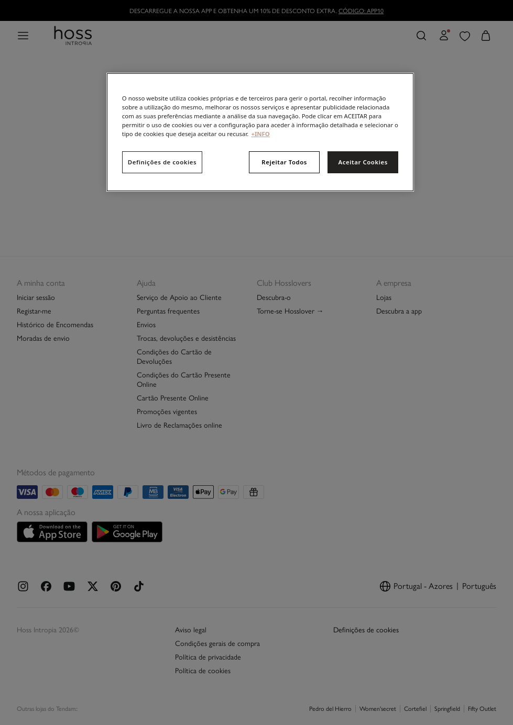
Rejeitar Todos (284, 162)
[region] (260, 132)
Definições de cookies (162, 162)
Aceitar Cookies (362, 162)
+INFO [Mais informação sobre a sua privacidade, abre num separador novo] (260, 134)
